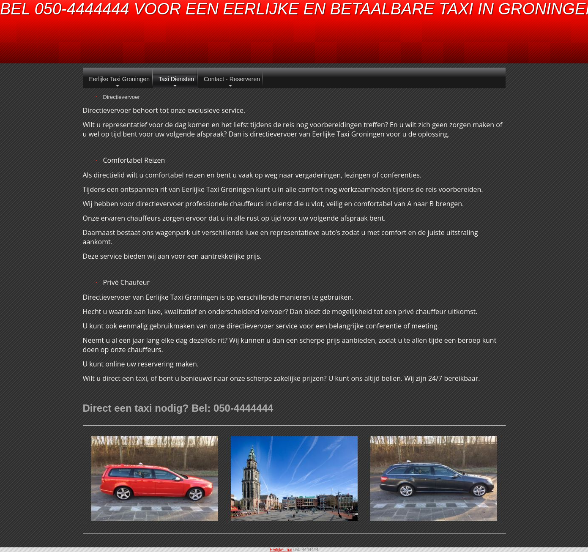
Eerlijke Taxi (281, 549)
